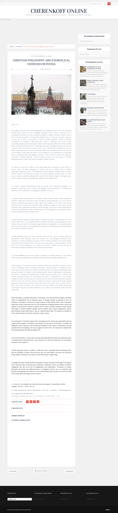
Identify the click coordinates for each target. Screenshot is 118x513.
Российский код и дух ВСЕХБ (96, 120)
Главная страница (41, 471)
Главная (11, 46)
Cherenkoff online (59, 11)
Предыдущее (69, 471)
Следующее (13, 471)
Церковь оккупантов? (95, 108)
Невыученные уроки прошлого (95, 81)
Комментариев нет (45, 69)
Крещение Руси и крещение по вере (94, 67)
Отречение (91, 94)
